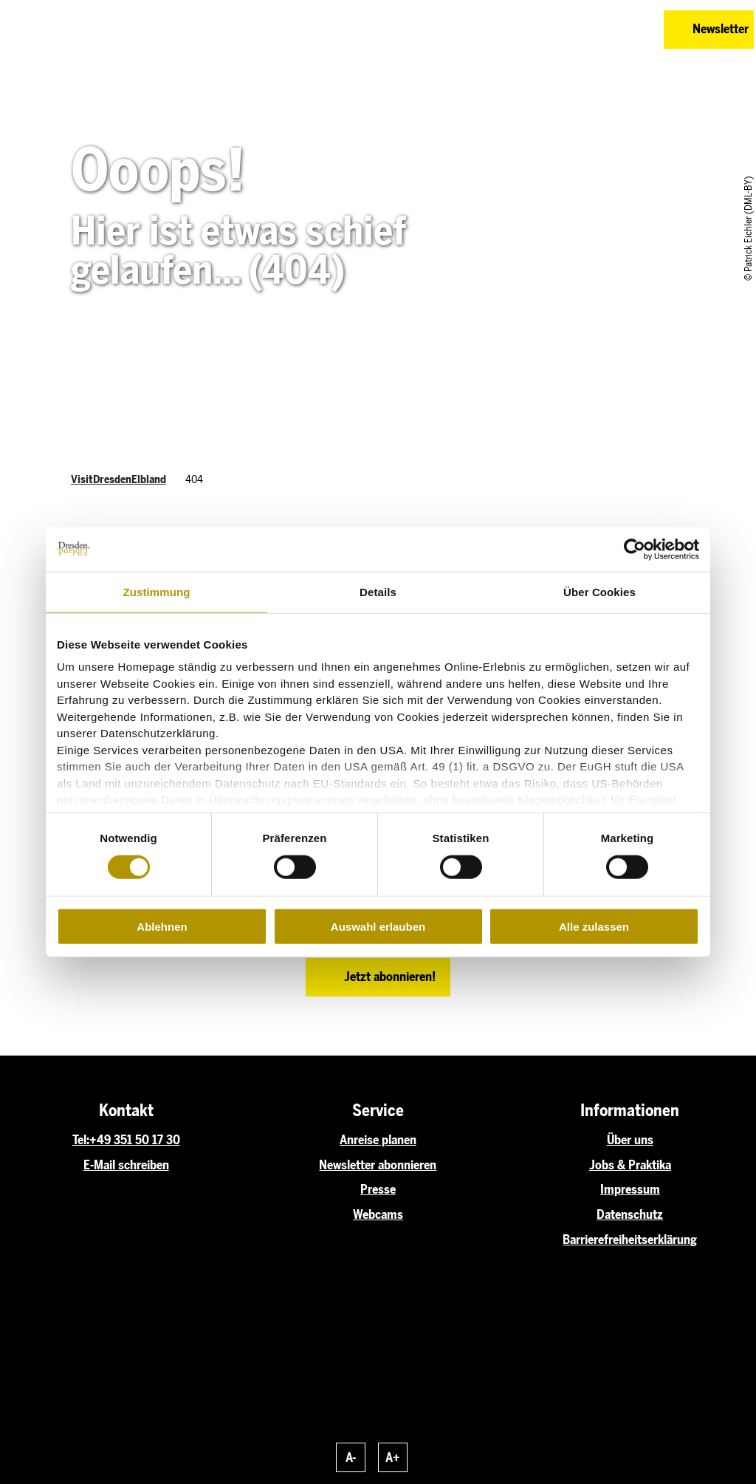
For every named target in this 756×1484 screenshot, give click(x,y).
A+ (392, 1457)
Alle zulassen (594, 926)
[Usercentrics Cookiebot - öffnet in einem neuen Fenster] (634, 549)
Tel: (80, 1139)
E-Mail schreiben (126, 1165)
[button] (580, 29)
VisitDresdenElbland (118, 479)
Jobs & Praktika (630, 1165)
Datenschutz (630, 1214)
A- (351, 1457)
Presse (378, 1189)
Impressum (630, 1189)
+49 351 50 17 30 (134, 1139)
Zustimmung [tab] (156, 591)
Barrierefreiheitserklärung (630, 1239)
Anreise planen (378, 1139)
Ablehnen (162, 926)
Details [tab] (378, 591)
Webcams (378, 1214)
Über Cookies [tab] (599, 591)
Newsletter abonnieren (377, 1165)
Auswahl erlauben (378, 926)
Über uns (630, 1139)
